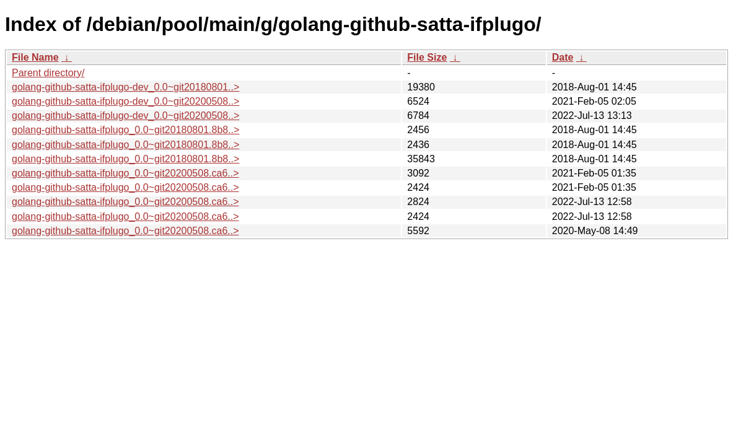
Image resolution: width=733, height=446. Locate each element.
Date (563, 57)
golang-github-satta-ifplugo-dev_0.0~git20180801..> (125, 87)
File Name (35, 57)
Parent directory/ (48, 73)
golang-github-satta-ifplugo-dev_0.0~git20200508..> (125, 101)
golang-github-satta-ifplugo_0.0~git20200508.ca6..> (125, 173)
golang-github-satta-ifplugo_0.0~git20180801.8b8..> (125, 130)
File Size (427, 57)
